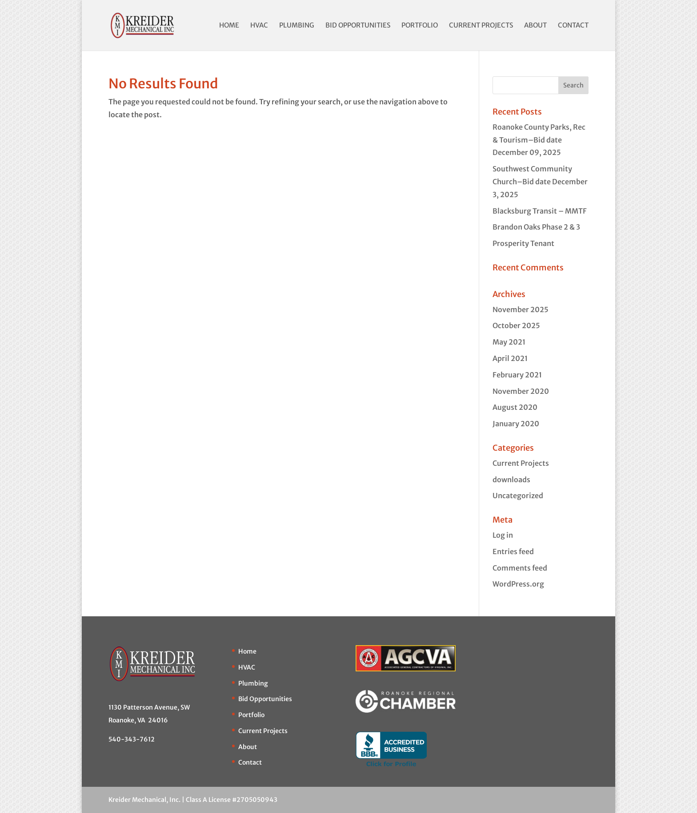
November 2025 (521, 309)
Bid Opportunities (357, 25)
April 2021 (510, 358)
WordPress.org (518, 583)
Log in (503, 535)
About (535, 25)
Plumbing (296, 25)
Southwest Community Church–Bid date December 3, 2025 (540, 181)
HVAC (259, 25)
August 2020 (515, 407)
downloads (511, 479)
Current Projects (481, 25)
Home (229, 25)
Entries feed (513, 551)
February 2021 (517, 374)
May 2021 (509, 341)
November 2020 (521, 391)
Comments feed (520, 567)
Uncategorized (518, 495)
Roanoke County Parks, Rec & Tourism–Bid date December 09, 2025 (539, 140)
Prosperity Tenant (523, 243)
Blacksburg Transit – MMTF (540, 210)
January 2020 (516, 423)
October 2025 (516, 325)
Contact (573, 25)
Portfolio (419, 25)
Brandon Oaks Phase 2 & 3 (536, 226)
